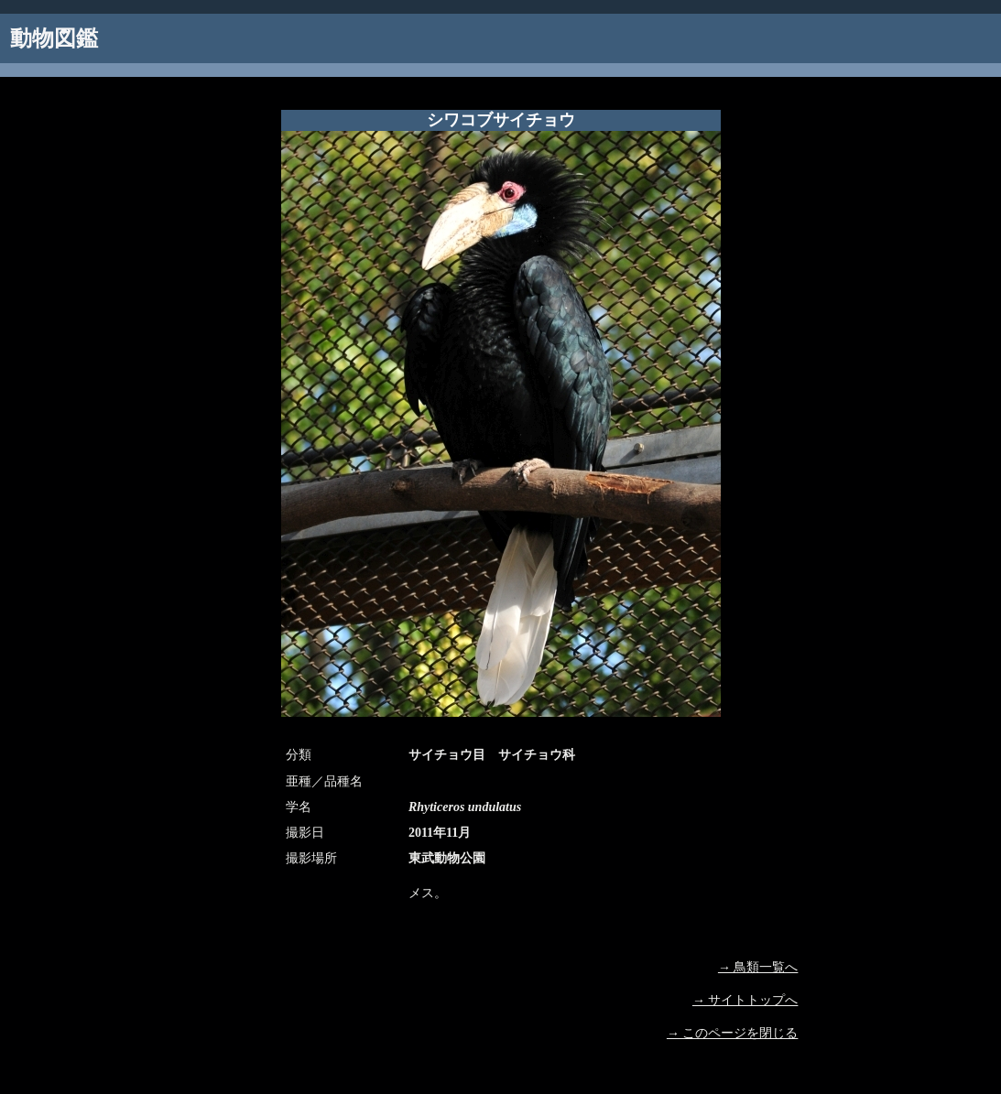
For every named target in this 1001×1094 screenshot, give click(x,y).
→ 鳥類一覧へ (758, 967)
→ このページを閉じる (733, 1033)
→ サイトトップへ (745, 1000)
